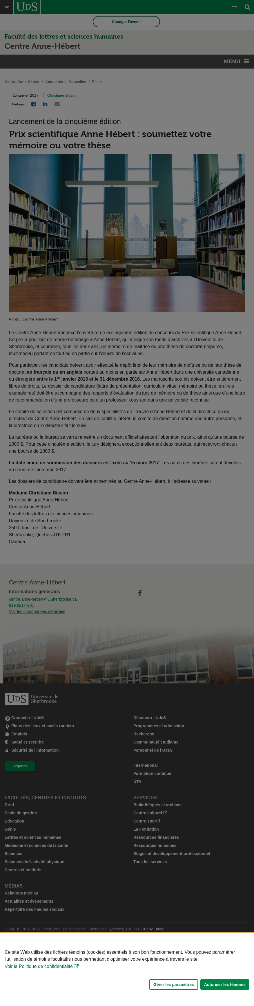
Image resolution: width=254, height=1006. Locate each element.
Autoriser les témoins (225, 984)
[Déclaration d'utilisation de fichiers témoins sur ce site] (127, 969)
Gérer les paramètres (173, 984)
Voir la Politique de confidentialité (39, 966)
